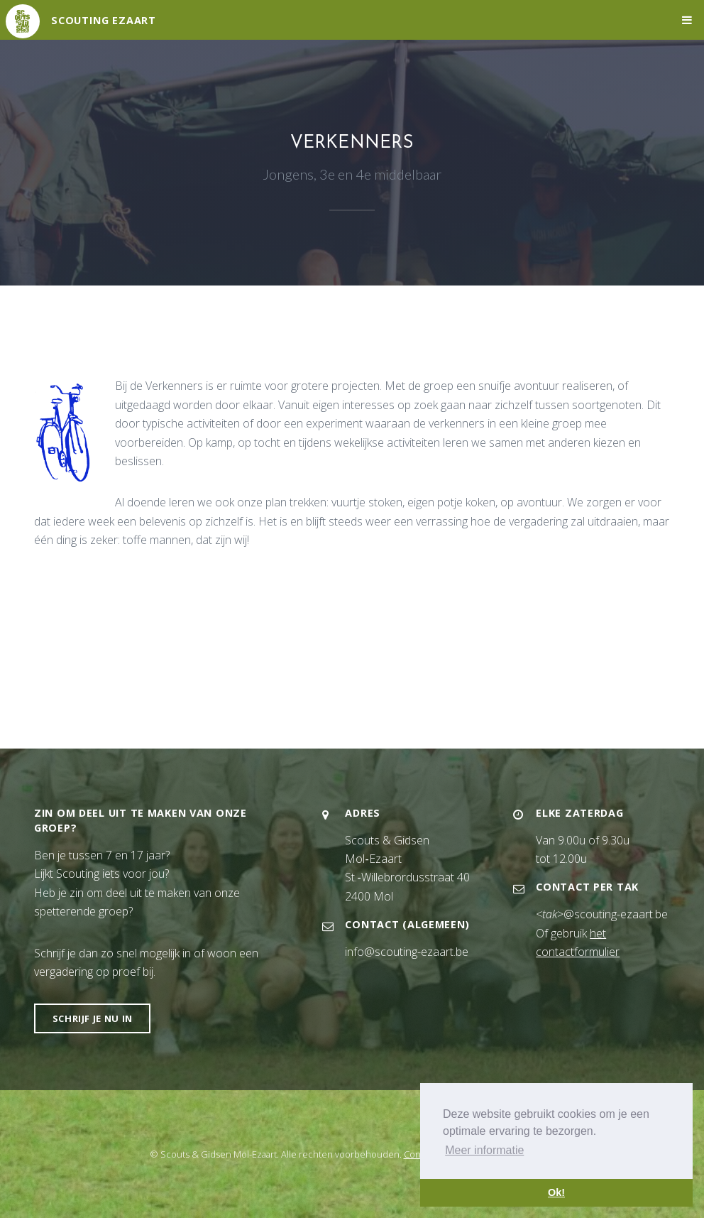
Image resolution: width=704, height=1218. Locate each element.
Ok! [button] (556, 1192)
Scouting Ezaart (103, 20)
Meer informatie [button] (484, 1150)
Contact (420, 1154)
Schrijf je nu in (93, 1018)
